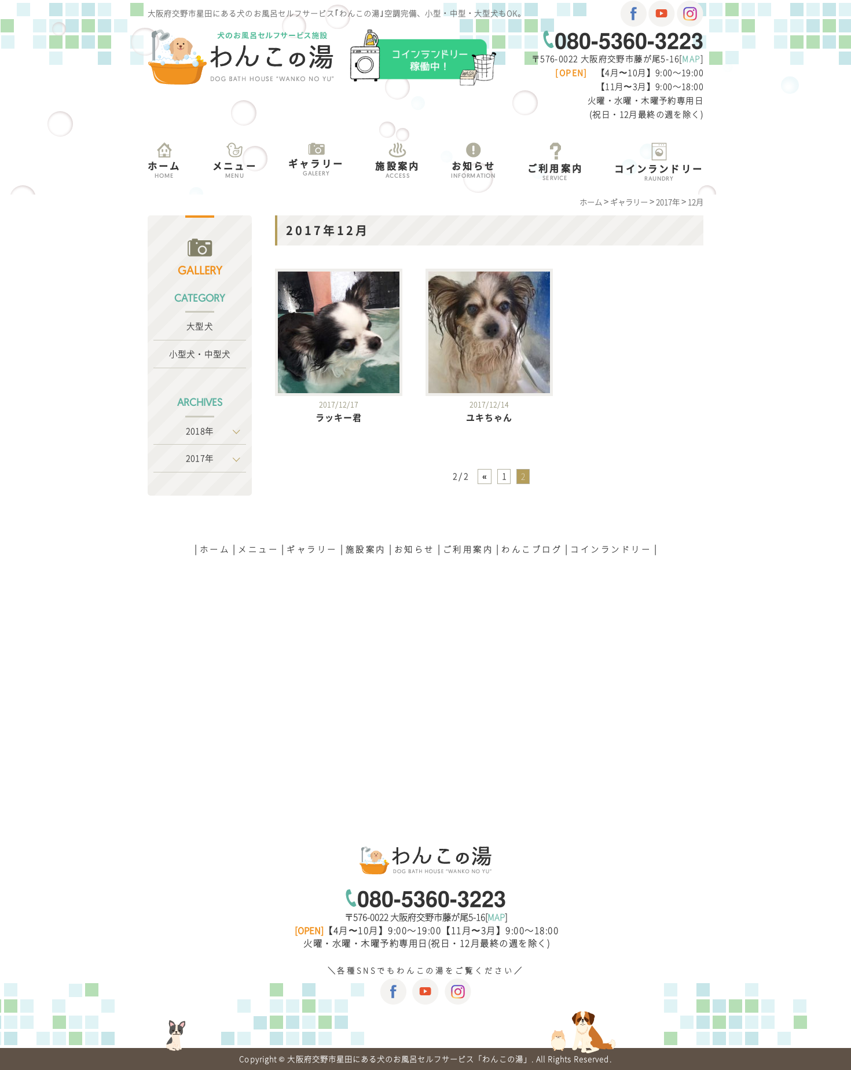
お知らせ (414, 549)
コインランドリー (610, 549)
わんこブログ (531, 549)
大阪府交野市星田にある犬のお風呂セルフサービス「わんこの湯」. (410, 1058)
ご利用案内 (468, 549)
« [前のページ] (484, 476)
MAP (691, 58)
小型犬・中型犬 (199, 354)
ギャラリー (312, 549)
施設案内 (366, 549)
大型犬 (199, 326)
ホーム (215, 549)
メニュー (258, 549)
